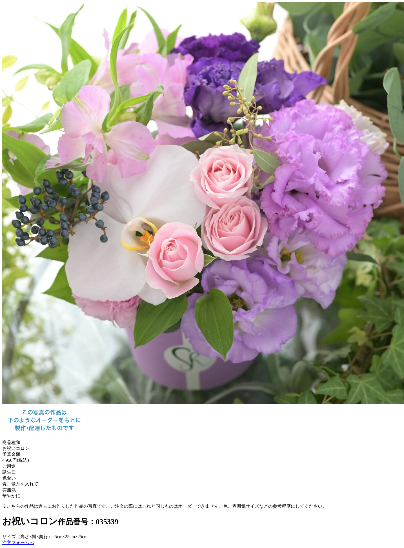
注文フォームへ (18, 542)
